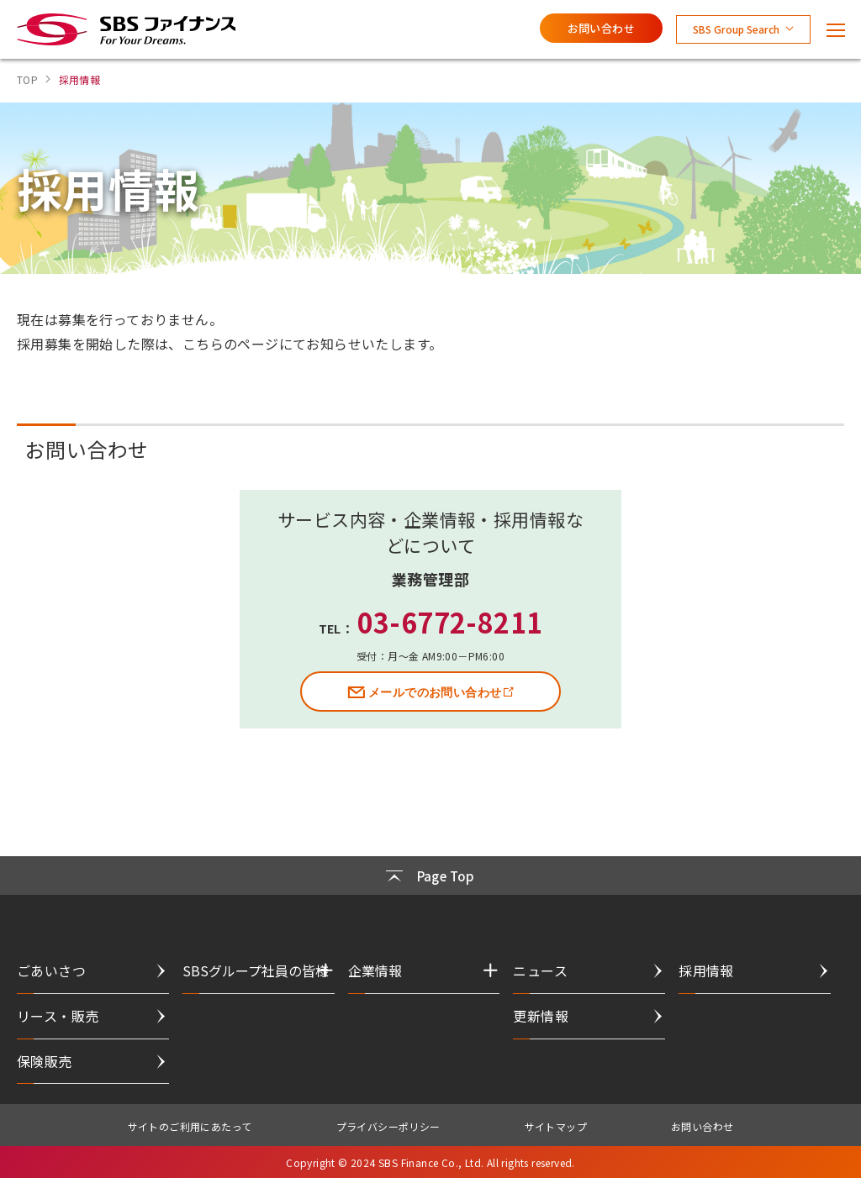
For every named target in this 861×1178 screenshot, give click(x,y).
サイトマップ (556, 1126)
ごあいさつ (51, 970)
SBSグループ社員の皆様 (255, 970)
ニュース (540, 970)
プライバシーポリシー (388, 1126)
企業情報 (375, 970)
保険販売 (44, 1061)
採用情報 (706, 970)
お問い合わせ (601, 28)
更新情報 (540, 1016)
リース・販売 (57, 1016)
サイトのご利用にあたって (190, 1126)
